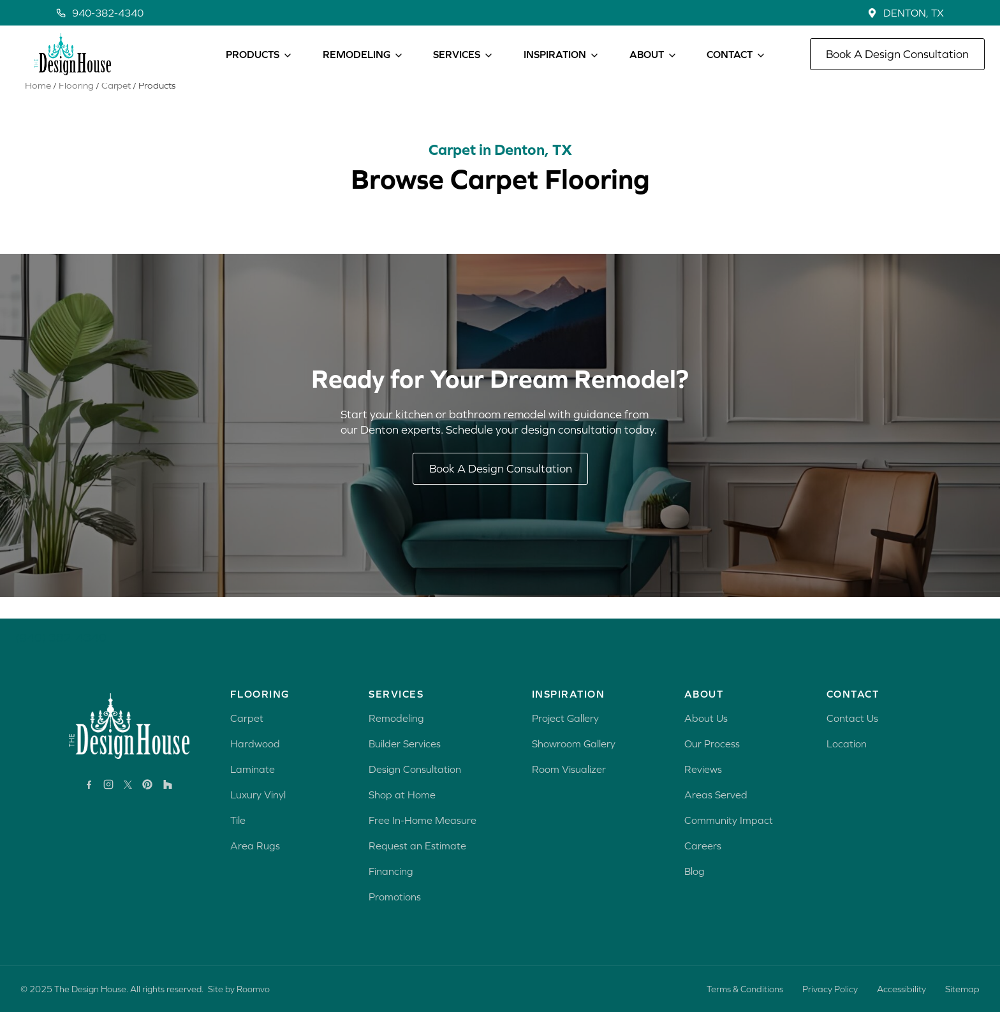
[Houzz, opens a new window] (168, 784)
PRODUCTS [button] (252, 54)
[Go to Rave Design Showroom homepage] (129, 726)
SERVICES (456, 54)
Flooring (76, 106)
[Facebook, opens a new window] (89, 785)
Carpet (116, 106)
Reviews (703, 769)
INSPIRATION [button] (555, 54)
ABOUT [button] (646, 54)
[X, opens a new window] (128, 785)
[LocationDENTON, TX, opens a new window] (905, 12)
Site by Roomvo (239, 989)
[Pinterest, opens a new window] (147, 784)
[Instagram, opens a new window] (108, 784)
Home (38, 106)
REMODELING (356, 54)
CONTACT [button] (730, 54)
